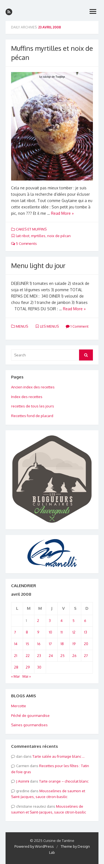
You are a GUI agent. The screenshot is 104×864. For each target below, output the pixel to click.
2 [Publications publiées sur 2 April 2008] (38, 620)
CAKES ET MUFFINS (31, 229)
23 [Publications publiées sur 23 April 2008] (39, 655)
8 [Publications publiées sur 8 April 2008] (27, 632)
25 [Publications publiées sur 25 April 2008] (62, 655)
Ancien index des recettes (33, 387)
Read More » (62, 213)
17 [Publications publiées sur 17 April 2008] (50, 644)
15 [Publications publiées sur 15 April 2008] (27, 644)
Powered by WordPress (34, 846)
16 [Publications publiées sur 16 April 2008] (38, 644)
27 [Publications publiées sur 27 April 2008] (86, 655)
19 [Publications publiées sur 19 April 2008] (73, 644)
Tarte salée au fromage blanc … (58, 756)
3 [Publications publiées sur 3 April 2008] (50, 620)
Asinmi (23, 781)
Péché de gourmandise (30, 715)
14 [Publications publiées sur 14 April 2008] (15, 644)
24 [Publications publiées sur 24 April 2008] (51, 655)
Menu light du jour (38, 265)
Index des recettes (26, 396)
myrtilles (38, 236)
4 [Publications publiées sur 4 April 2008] (61, 620)
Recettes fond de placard (32, 416)
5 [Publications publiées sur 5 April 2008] (73, 620)
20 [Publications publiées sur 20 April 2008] (86, 644)
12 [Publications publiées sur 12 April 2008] (73, 632)
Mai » (26, 676)
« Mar (15, 676)
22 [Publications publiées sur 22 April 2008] (28, 655)
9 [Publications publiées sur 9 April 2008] (38, 632)
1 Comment (77, 326)
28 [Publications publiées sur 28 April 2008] (16, 667)
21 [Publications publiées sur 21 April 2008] (15, 655)
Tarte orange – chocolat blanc (63, 781)
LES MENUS (49, 326)
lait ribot (22, 236)
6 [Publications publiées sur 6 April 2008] (85, 620)
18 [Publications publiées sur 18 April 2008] (62, 644)
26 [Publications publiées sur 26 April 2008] (74, 655)
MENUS (22, 326)
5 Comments (24, 243)
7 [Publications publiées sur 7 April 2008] (15, 632)
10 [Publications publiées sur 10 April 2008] (50, 632)
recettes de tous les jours (32, 406)
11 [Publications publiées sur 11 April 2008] (61, 632)
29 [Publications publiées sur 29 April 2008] (28, 667)
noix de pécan (59, 236)
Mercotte (18, 706)
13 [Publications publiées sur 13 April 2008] (85, 632)
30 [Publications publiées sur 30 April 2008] (39, 667)
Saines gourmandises (29, 725)
